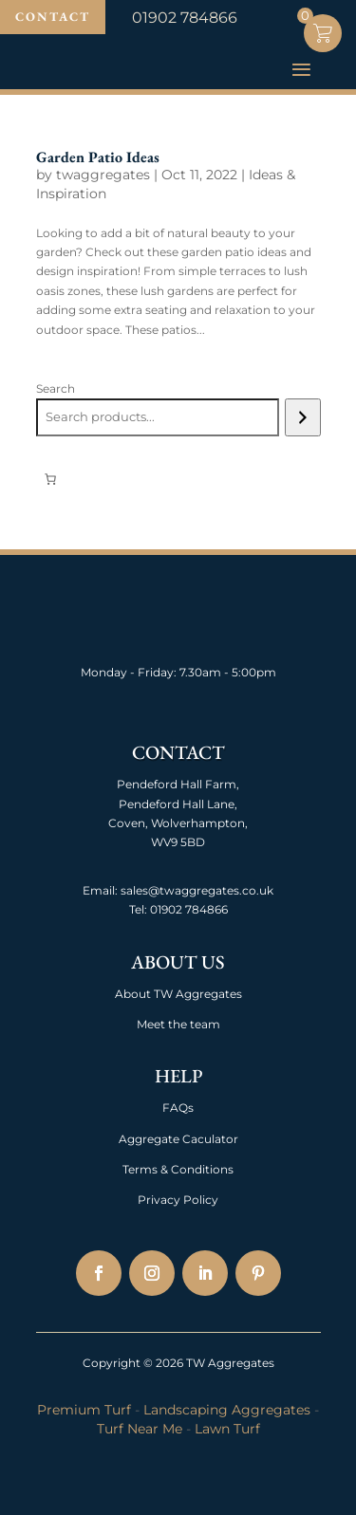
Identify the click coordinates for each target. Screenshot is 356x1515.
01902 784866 (187, 909)
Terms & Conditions (178, 1169)
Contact (52, 17)
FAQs (178, 1107)
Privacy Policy (178, 1199)
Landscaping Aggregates (226, 1409)
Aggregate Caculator (178, 1139)
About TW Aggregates (178, 994)
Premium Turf (84, 1409)
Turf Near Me (139, 1428)
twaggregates (103, 174)
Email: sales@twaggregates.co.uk (178, 890)
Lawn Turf (227, 1428)
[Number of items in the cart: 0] (50, 479)
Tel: (138, 909)
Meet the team (178, 1024)
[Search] (302, 417)
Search (55, 388)
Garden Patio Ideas (97, 157)
